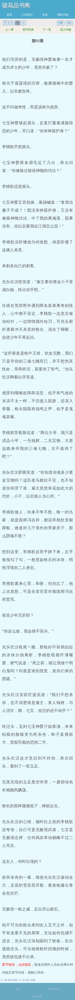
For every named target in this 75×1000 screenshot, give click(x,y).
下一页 (47, 29)
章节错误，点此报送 (16, 964)
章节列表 (28, 29)
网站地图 (37, 996)
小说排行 (27, 14)
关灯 (69, 22)
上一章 (9, 29)
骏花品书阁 (16, 5)
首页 (9, 14)
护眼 (60, 22)
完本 (45, 14)
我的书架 (62, 14)
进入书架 (65, 29)
